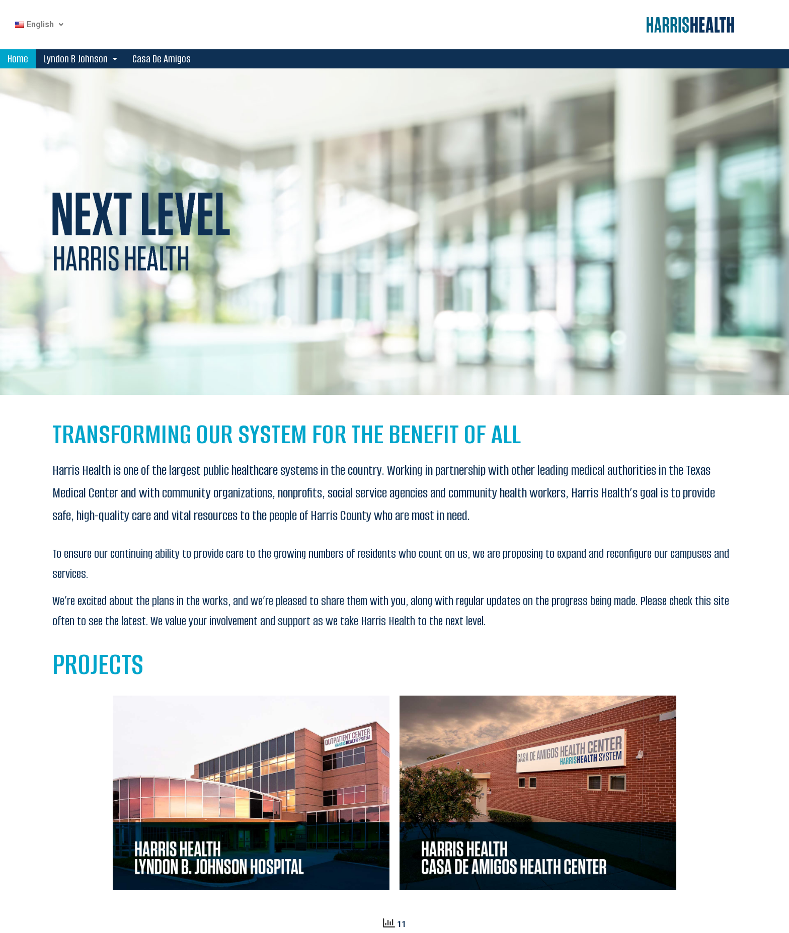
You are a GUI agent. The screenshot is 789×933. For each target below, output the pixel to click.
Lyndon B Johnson (80, 58)
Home (18, 58)
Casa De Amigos (161, 58)
